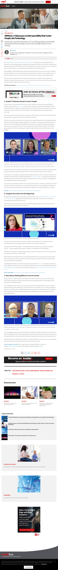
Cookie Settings (28, 567)
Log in (55, 6)
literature (6, 267)
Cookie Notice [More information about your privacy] (44, 564)
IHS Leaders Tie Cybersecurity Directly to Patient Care (22, 435)
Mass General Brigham (36, 176)
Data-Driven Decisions (18, 370)
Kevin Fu (40, 263)
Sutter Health (20, 106)
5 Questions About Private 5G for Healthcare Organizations (23, 429)
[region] (29, 564)
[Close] (55, 561)
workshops (13, 267)
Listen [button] (8, 58)
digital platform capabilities (14, 62)
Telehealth (15, 374)
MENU (13, 6)
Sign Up (48, 1)
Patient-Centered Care (46, 370)
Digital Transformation (32, 370)
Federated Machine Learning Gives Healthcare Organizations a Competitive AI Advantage (31, 417)
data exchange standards (28, 62)
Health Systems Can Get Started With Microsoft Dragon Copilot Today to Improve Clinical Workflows (31, 424)
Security (21, 374)
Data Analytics (9, 33)
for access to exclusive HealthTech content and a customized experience (33, 85)
